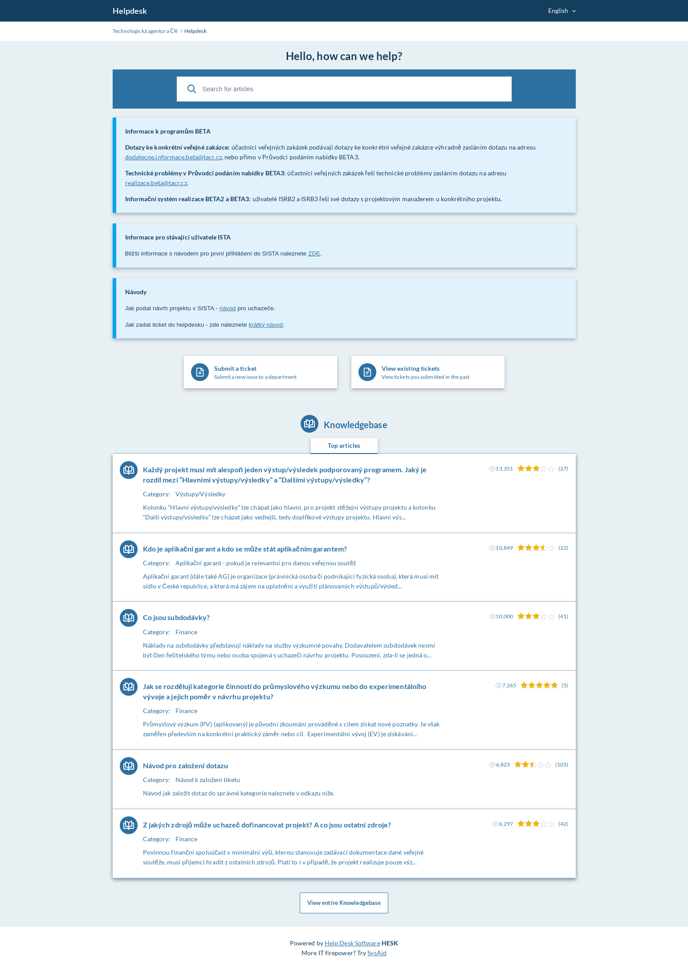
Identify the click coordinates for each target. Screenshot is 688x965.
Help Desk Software (352, 943)
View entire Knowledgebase (344, 903)
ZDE (314, 253)
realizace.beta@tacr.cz (156, 183)
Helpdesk (130, 11)
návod (228, 308)
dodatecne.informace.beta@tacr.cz (173, 157)
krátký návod (266, 324)
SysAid (377, 953)
